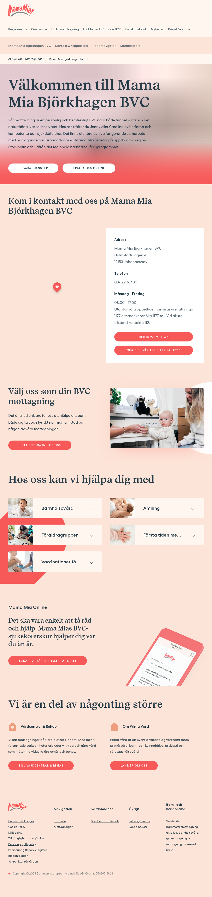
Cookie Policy (16, 827)
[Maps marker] (57, 289)
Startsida (60, 821)
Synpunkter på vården (23, 861)
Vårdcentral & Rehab (105, 821)
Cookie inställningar (21, 821)
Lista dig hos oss (139, 821)
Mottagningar (63, 827)
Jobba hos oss (138, 827)
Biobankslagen (18, 856)
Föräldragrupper (59, 535)
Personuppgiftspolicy (22, 844)
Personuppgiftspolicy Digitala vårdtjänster (29, 850)
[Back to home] (21, 10)
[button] (55, 508)
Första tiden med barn (167, 535)
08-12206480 (125, 282)
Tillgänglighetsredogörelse (26, 838)
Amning (151, 508)
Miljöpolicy (15, 832)
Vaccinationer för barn (65, 561)
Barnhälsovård (57, 508)
